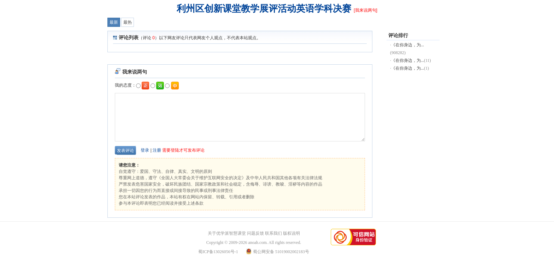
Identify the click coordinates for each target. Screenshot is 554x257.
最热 (127, 22)
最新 (114, 22)
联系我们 (273, 233)
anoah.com (257, 242)
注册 (157, 150)
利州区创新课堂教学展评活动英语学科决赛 (264, 8)
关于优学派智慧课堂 (227, 233)
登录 (145, 150)
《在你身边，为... (407, 44)
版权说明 (291, 233)
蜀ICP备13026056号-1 (218, 251)
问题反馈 (255, 233)
